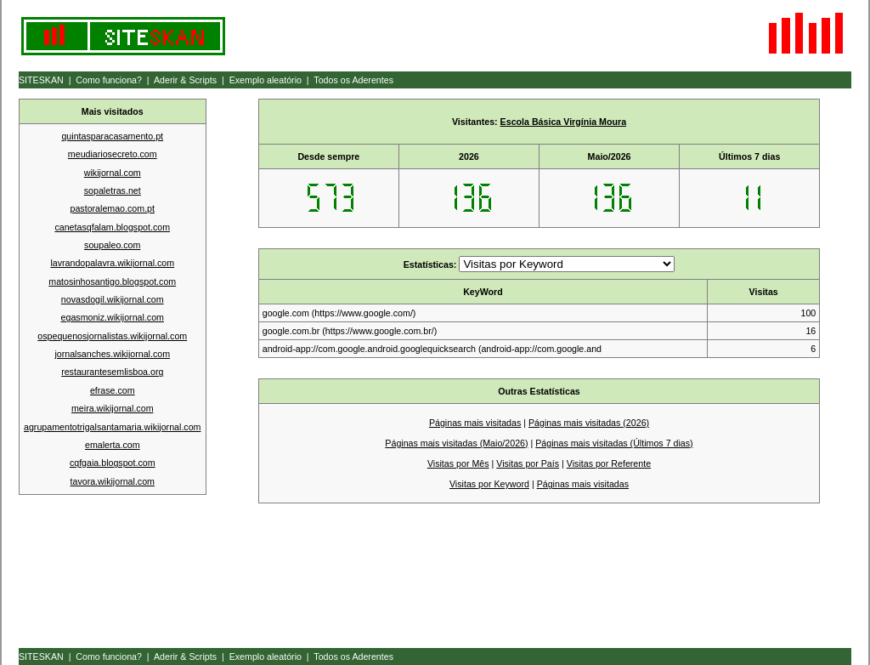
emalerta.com (112, 445)
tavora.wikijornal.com (113, 481)
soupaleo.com (112, 245)
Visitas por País (527, 463)
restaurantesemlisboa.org (112, 372)
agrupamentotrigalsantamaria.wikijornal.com (112, 427)
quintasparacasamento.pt (112, 136)
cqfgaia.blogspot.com (112, 463)
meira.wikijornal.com (112, 408)
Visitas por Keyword (489, 484)
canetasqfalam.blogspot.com (112, 227)
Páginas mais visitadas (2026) (588, 423)
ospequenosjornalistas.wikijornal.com (112, 336)
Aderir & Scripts (185, 80)
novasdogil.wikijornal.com (112, 299)
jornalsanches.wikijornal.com (112, 354)
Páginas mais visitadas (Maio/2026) (456, 443)
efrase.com (112, 390)
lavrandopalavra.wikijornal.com (112, 263)
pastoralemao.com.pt (112, 208)
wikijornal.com (112, 173)
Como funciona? (109, 80)
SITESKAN (41, 80)
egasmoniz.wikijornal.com (112, 317)
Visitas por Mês (458, 463)
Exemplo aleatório (265, 80)
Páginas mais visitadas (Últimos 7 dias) (613, 443)
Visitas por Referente (609, 463)
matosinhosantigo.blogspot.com (112, 281)
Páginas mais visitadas (475, 423)
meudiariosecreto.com (112, 154)
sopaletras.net (112, 190)
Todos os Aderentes (353, 80)
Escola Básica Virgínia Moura (563, 122)
